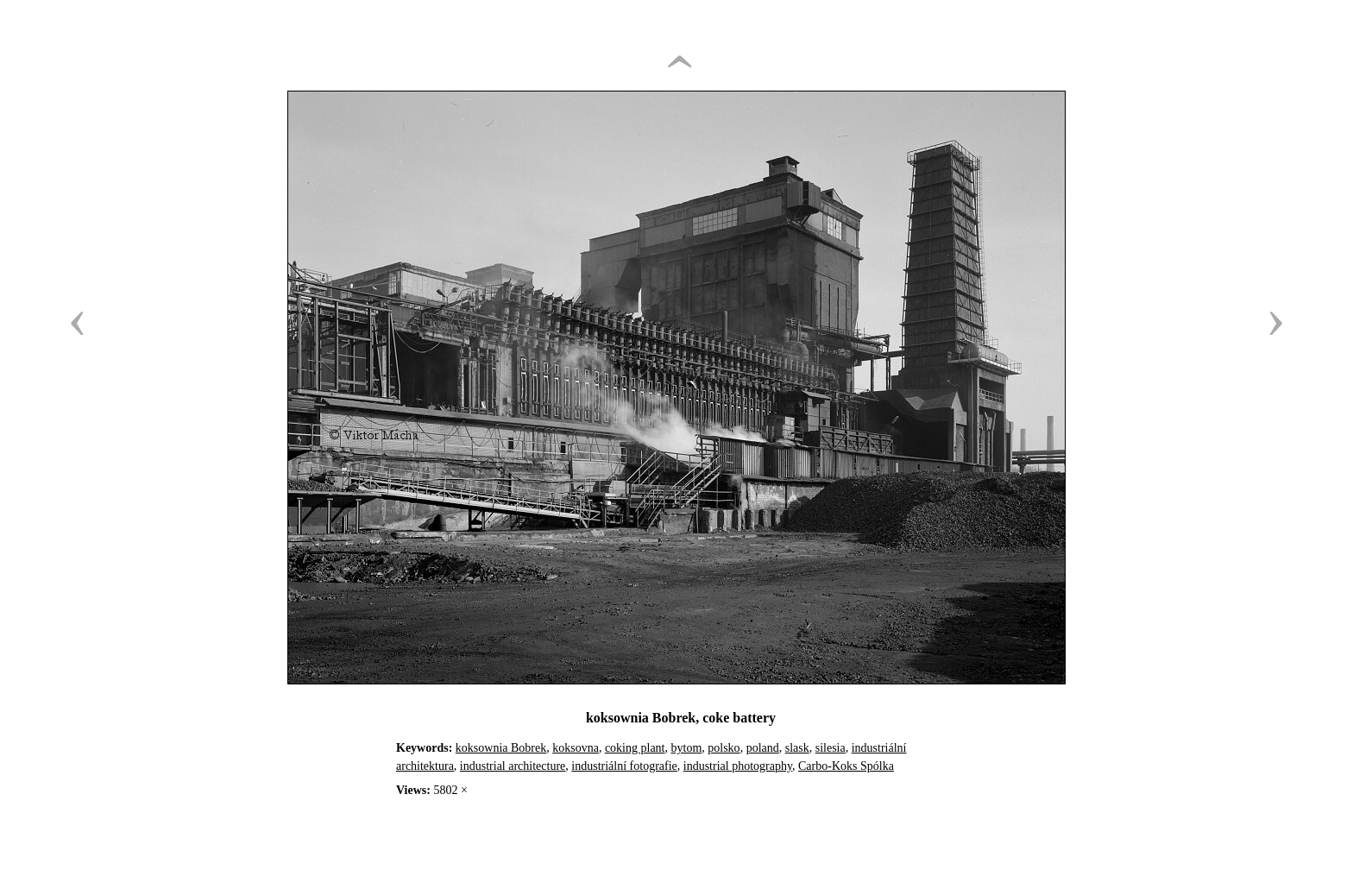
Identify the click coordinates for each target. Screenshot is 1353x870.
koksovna (575, 747)
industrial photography (737, 766)
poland (762, 747)
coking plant (635, 747)
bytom (686, 747)
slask (797, 747)
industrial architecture (512, 766)
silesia (830, 747)
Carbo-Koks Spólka (846, 766)
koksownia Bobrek (501, 747)
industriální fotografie (623, 766)
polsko (723, 747)
